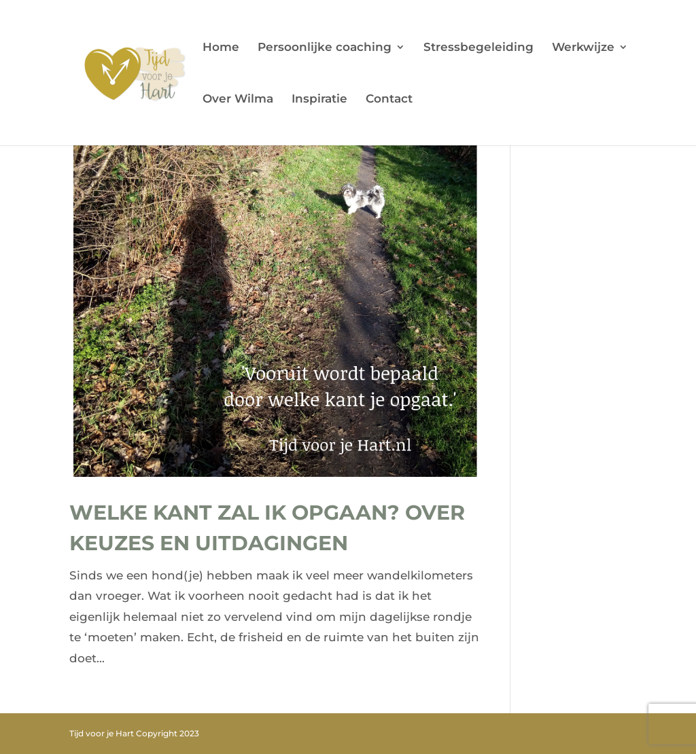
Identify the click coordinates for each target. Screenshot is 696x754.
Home (221, 48)
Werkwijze (583, 48)
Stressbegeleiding (478, 48)
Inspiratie (319, 99)
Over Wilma (238, 99)
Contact (389, 99)
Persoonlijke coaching (325, 48)
